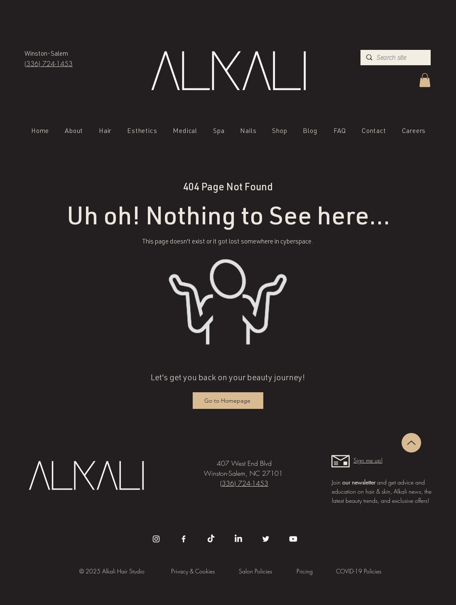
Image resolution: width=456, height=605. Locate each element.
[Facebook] (183, 539)
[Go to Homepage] (228, 400)
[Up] (411, 443)
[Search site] (394, 58)
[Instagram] (156, 539)
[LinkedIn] (238, 539)
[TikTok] (211, 539)
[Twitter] (265, 539)
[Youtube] (293, 539)
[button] (425, 80)
